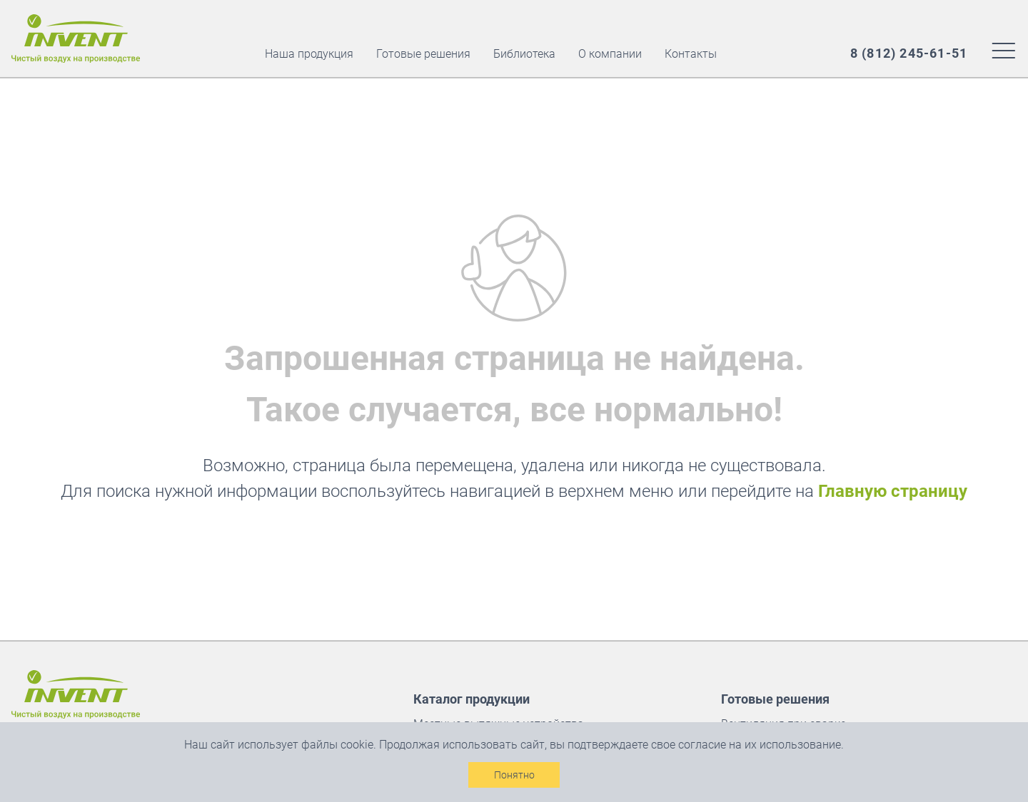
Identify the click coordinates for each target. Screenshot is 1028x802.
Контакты (691, 54)
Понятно (514, 775)
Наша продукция (309, 54)
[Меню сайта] (1004, 50)
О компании (610, 54)
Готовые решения (423, 54)
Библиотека (524, 54)
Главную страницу (892, 491)
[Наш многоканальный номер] (909, 53)
